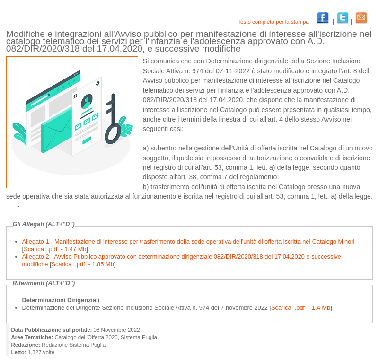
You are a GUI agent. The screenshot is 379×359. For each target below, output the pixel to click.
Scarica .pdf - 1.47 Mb (55, 249)
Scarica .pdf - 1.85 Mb (82, 264)
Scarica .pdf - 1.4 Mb (300, 307)
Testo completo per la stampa (274, 22)
